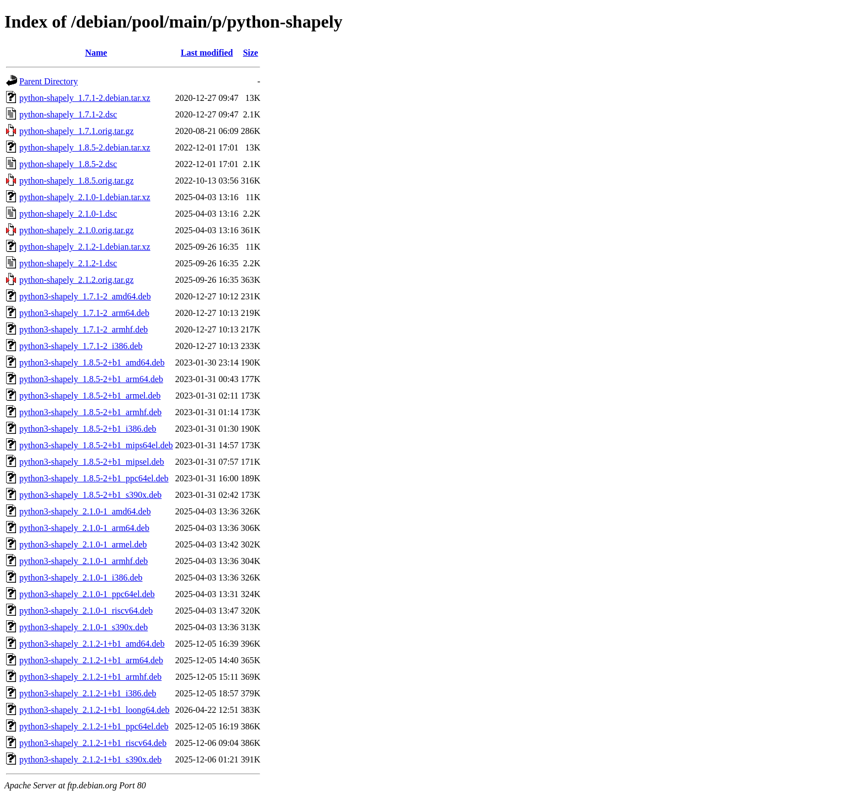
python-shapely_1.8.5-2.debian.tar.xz (84, 147)
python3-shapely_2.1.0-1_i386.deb (81, 577)
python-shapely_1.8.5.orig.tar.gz (76, 180)
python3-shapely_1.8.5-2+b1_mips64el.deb (96, 445)
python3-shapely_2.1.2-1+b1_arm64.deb (91, 660)
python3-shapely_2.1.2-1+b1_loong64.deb (94, 710)
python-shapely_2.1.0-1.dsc (68, 213)
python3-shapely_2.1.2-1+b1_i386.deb (87, 693)
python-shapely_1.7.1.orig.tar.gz (76, 131)
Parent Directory (48, 81)
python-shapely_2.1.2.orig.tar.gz (76, 279)
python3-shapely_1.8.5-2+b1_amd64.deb (92, 362)
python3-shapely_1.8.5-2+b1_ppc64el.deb (94, 478)
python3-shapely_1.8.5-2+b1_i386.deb (87, 428)
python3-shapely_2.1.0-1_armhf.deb (83, 561)
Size (250, 52)
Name (96, 52)
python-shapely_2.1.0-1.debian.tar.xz (84, 197)
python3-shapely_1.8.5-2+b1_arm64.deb (91, 379)
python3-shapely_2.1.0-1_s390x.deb (83, 627)
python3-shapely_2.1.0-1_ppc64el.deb (87, 594)
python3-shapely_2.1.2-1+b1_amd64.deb (92, 643)
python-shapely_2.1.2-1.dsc (68, 263)
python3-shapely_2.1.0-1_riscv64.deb (86, 610)
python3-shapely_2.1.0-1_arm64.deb (84, 528)
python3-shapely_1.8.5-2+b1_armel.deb (90, 395)
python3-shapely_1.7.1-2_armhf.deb (83, 329)
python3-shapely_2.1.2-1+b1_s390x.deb (90, 759)
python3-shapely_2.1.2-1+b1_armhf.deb (90, 676)
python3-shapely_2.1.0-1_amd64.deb (85, 511)
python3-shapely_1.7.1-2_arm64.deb (84, 313)
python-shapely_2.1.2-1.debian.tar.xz (84, 246)
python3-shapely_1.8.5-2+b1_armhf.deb (90, 412)
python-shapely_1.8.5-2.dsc (68, 164)
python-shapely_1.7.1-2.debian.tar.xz (84, 98)
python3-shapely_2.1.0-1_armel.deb (83, 544)
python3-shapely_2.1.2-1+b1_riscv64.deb (92, 743)
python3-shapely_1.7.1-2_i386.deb (81, 346)
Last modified (207, 52)
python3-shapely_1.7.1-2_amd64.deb (85, 296)
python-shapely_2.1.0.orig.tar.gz (76, 230)
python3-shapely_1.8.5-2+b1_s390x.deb (90, 494)
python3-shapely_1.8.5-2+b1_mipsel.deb (91, 461)
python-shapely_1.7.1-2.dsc (68, 114)
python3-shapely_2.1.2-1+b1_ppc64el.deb (94, 726)
